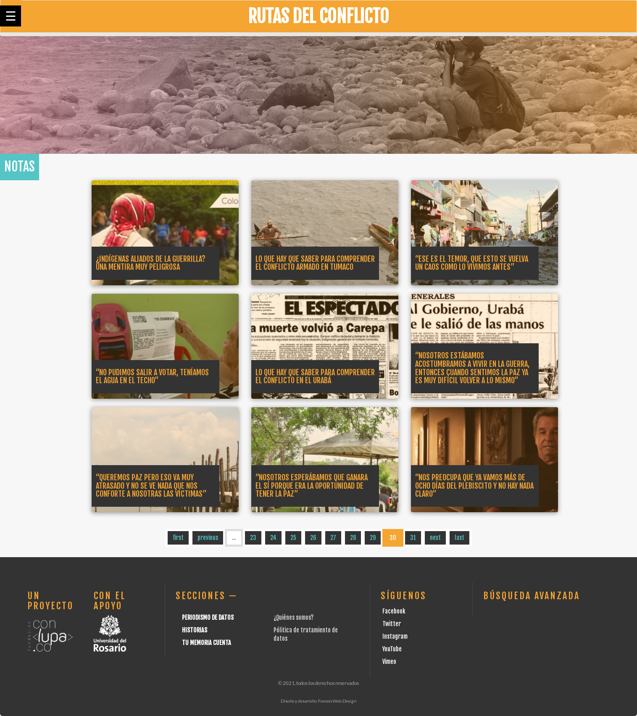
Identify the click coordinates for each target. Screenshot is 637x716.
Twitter (391, 623)
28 (353, 537)
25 (293, 537)
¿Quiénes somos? (293, 617)
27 (333, 537)
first (178, 537)
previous (207, 537)
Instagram (395, 636)
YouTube (392, 649)
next (435, 537)
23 (253, 537)
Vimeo (389, 661)
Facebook (393, 611)
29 (373, 537)
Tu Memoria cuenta (206, 642)
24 (273, 537)
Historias (194, 630)
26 (313, 537)
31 (413, 537)
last (459, 537)
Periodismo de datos (208, 617)
